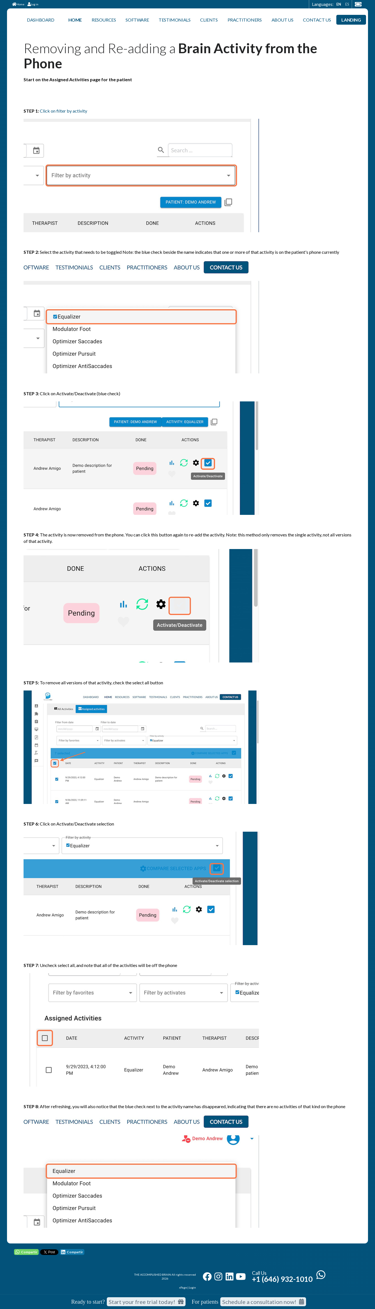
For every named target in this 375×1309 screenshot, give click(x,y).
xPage (183, 1287)
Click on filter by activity (63, 110)
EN (338, 4)
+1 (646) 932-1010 (282, 1279)
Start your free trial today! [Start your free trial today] (146, 1301)
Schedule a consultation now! (263, 1301)
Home (18, 4)
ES (347, 4)
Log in (32, 4)
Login (192, 1287)
